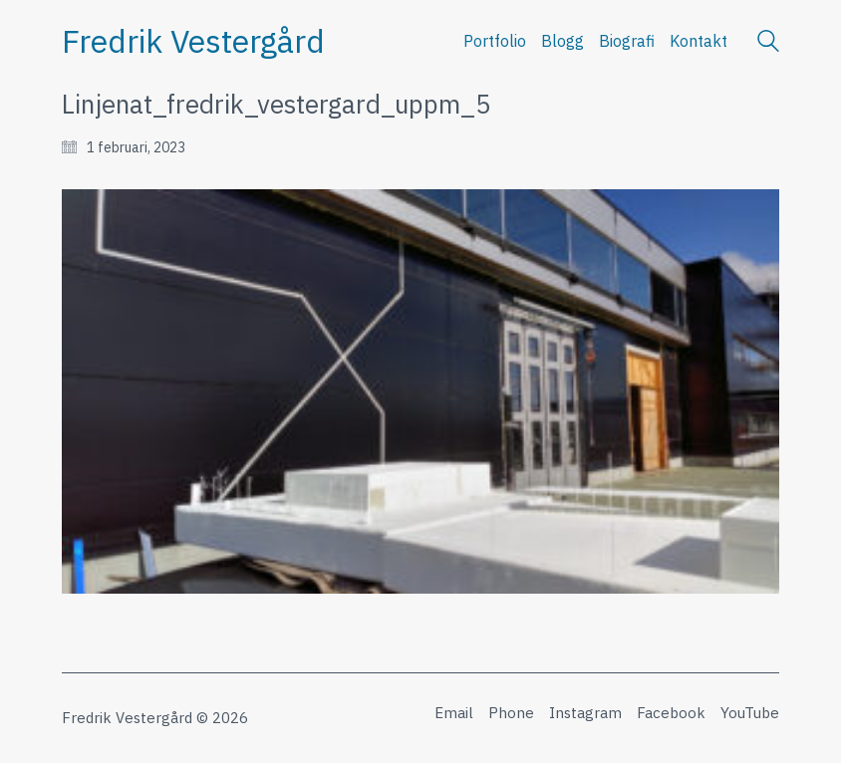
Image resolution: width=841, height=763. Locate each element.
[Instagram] (585, 713)
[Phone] (511, 713)
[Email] (453, 713)
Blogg (562, 41)
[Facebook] (671, 713)
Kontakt (698, 41)
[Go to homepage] (193, 41)
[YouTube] (749, 713)
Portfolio (494, 41)
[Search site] (768, 43)
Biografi (627, 41)
